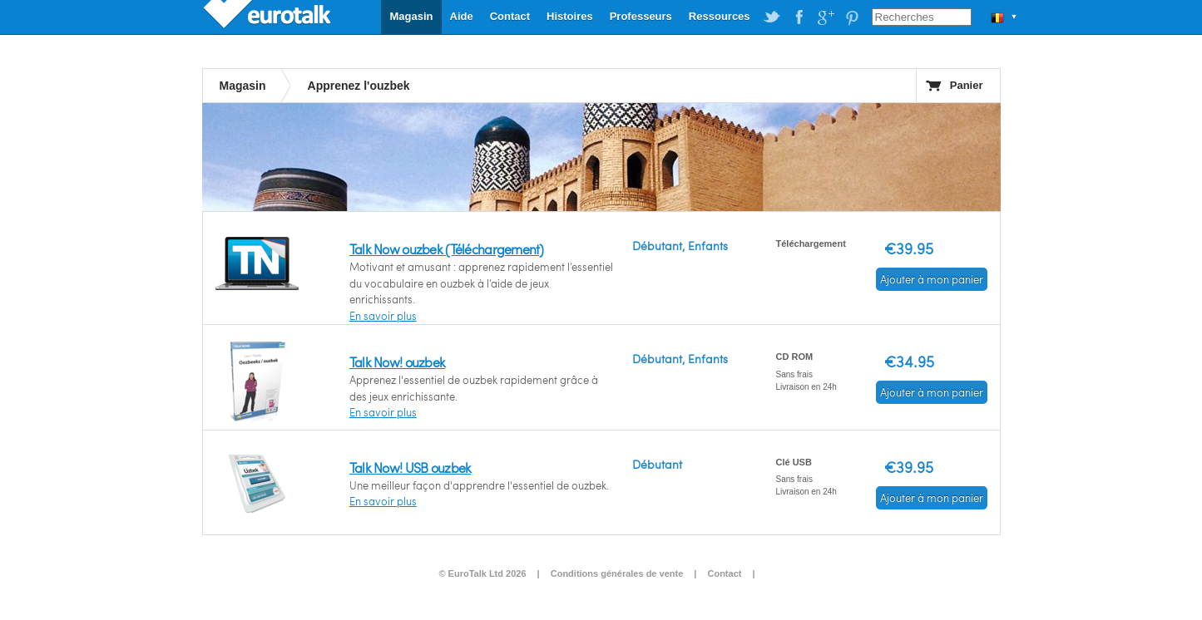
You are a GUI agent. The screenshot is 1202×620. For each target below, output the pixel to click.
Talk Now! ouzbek (397, 362)
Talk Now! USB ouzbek (410, 467)
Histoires (570, 16)
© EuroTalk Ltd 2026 (482, 573)
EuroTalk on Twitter (772, 17)
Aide (461, 16)
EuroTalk (268, 16)
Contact (510, 16)
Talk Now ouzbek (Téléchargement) (446, 249)
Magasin (411, 16)
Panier (966, 85)
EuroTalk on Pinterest (851, 17)
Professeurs (641, 16)
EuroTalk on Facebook (798, 17)
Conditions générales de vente (617, 573)
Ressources (719, 16)
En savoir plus (383, 315)
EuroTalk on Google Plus (825, 17)
